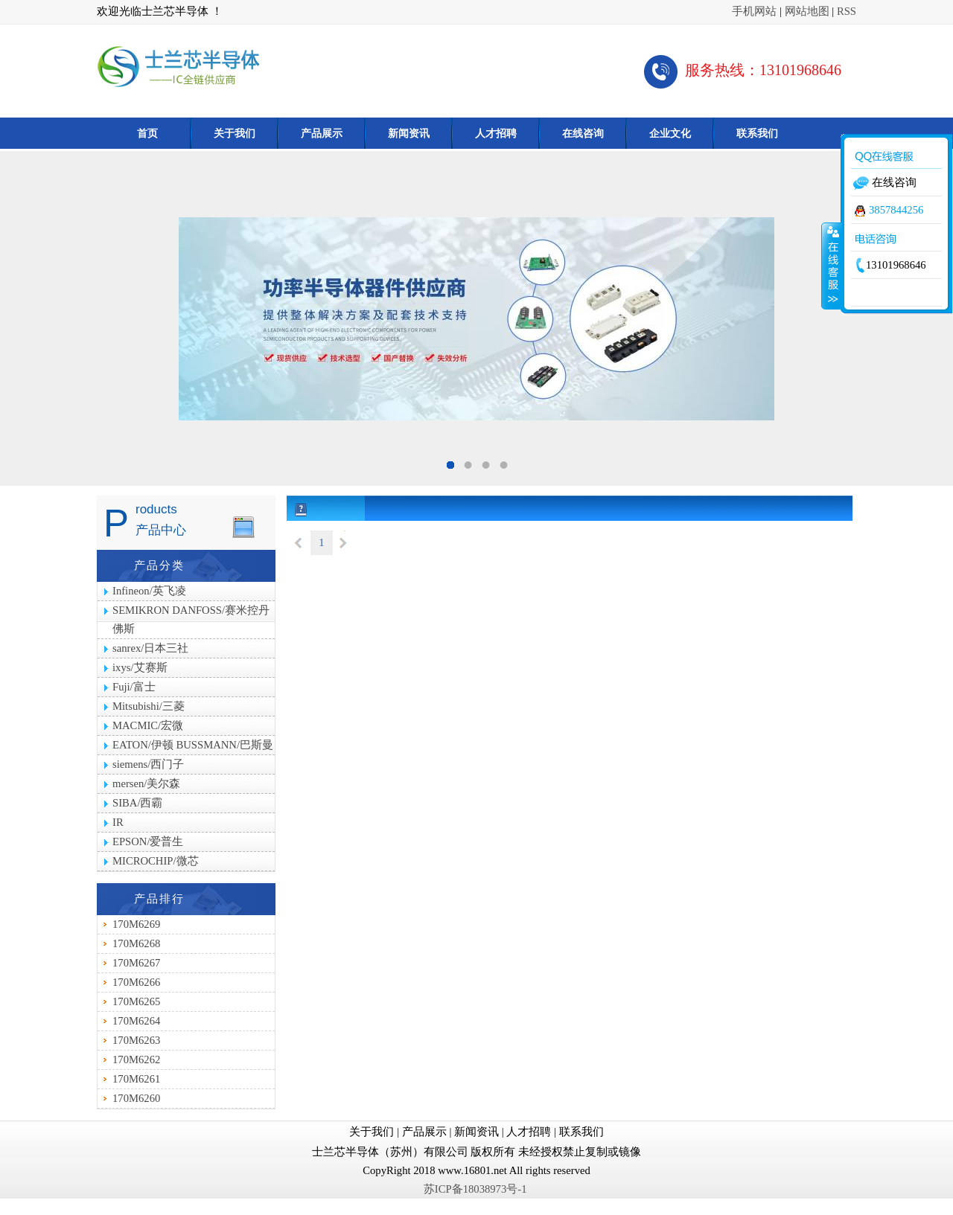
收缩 (831, 266)
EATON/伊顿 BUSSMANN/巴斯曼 (192, 745)
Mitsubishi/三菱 (148, 706)
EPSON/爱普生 (148, 841)
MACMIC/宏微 (147, 725)
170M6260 (136, 1098)
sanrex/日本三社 (150, 648)
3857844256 (889, 210)
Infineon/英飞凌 (149, 591)
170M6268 (136, 943)
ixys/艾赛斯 (140, 667)
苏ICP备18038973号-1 (476, 1189)
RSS (846, 11)
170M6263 (136, 1040)
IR (118, 822)
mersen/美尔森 (146, 783)
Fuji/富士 (134, 687)
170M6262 (136, 1059)
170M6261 (136, 1079)
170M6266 (136, 982)
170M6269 (136, 924)
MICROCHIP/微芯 (155, 861)
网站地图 (807, 11)
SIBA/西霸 (137, 803)
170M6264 (136, 1021)
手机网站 (754, 11)
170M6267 (136, 963)
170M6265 (136, 1001)
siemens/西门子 (148, 764)
